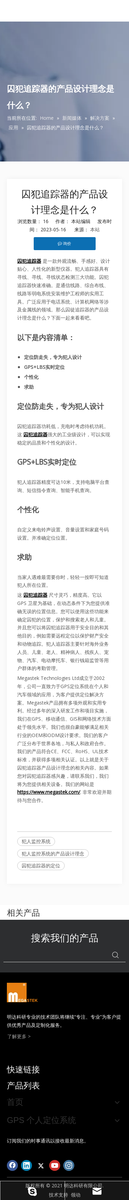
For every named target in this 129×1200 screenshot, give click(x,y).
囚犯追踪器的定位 (41, 865)
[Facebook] (12, 1165)
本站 (95, 229)
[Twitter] (40, 1165)
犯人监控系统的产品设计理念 (53, 853)
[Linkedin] (26, 1165)
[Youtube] (54, 1165)
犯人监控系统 (36, 841)
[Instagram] (68, 1165)
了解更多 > (19, 1036)
